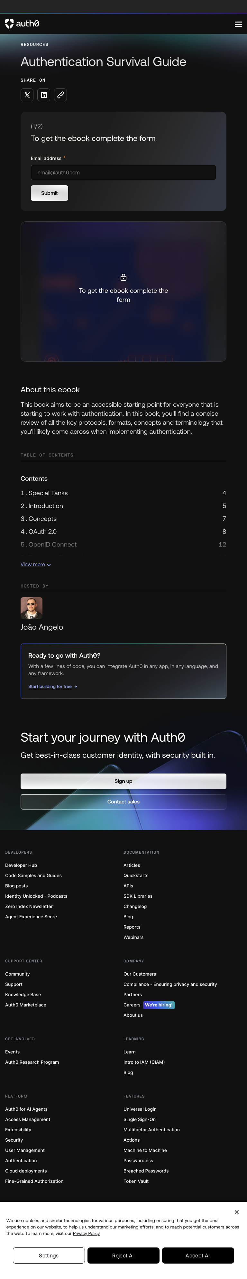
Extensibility (18, 1130)
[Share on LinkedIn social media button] (43, 94)
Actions (132, 1140)
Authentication (21, 1160)
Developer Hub (21, 865)
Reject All (123, 1255)
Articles (132, 865)
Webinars (134, 937)
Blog (128, 917)
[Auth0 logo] (120, 23)
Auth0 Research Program (32, 1062)
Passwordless (138, 1160)
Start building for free (50, 686)
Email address (47, 158)
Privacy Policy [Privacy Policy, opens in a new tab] (86, 1233)
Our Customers (140, 974)
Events (12, 1052)
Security (14, 1140)
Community (17, 974)
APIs (128, 886)
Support (14, 984)
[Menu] (238, 24)
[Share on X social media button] (27, 94)
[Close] (237, 1212)
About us (133, 1015)
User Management (25, 1150)
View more (36, 564)
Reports (132, 927)
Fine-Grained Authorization (34, 1181)
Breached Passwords (146, 1171)
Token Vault (136, 1181)
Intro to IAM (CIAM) (144, 1062)
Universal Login (140, 1109)
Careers (149, 1005)
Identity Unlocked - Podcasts (36, 896)
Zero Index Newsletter (29, 906)
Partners (133, 994)
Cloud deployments (26, 1171)
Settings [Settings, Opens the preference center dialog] (49, 1255)
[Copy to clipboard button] (60, 94)
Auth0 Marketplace (25, 1005)
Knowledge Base (23, 994)
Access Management (27, 1119)
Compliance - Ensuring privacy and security (170, 984)
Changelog (135, 906)
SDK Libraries (138, 896)
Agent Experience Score (31, 917)
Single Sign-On (140, 1119)
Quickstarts (136, 875)
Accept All (198, 1255)
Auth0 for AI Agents (26, 1109)
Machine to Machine (145, 1150)
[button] (123, 781)
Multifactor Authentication (152, 1130)
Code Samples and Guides (33, 875)
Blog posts (16, 886)
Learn (130, 1052)
